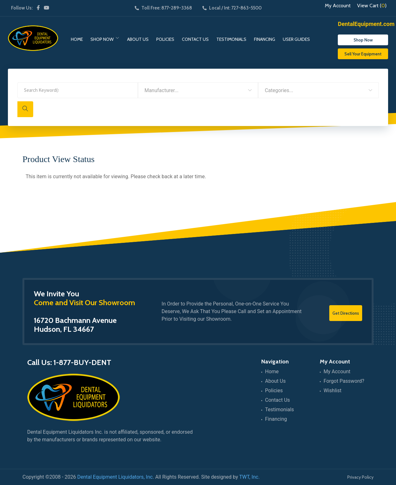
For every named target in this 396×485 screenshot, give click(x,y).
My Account (338, 6)
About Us (138, 39)
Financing (264, 39)
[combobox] (198, 90)
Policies (165, 39)
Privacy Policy (360, 477)
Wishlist (332, 390)
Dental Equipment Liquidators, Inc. (115, 477)
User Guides (296, 39)
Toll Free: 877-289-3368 (163, 8)
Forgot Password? (344, 381)
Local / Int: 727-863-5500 (232, 8)
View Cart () (372, 6)
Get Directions (345, 313)
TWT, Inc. (249, 477)
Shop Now (102, 39)
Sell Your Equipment (362, 53)
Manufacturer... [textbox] (162, 90)
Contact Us (195, 39)
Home (77, 39)
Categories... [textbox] (279, 90)
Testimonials (231, 39)
